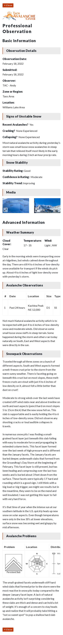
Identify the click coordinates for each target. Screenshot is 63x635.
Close (8, 5)
